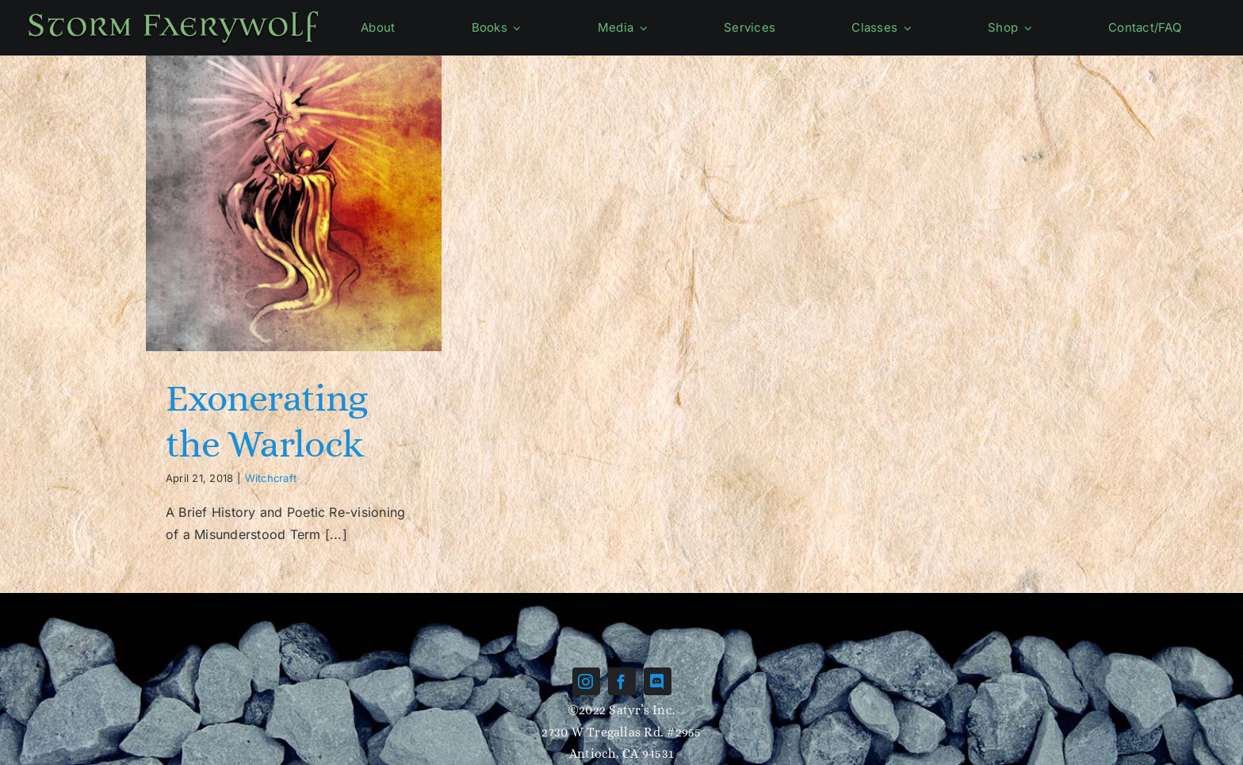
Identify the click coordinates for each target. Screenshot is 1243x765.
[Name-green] (173, 13)
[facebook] (622, 681)
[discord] (657, 681)
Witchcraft (270, 478)
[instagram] (586, 681)
